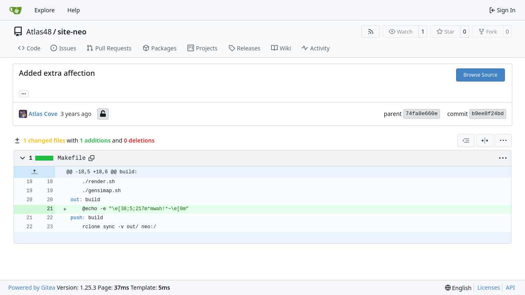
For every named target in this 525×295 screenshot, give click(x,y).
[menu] (503, 140)
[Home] (15, 10)
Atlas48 (39, 31)
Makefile (72, 158)
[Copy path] (91, 158)
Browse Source (480, 74)
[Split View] (484, 140)
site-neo (72, 31)
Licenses (488, 287)
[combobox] (466, 140)
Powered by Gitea (31, 287)
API (510, 287)
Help (73, 10)
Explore (44, 10)
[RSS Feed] (370, 31)
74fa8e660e (422, 114)
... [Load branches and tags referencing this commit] (23, 93)
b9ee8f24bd (488, 114)
